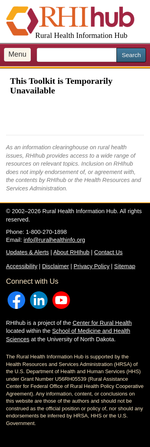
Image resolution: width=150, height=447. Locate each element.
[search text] (77, 55)
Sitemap (124, 266)
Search (131, 54)
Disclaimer (55, 266)
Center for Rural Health (102, 323)
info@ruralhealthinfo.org (54, 240)
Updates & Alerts (27, 252)
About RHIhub (71, 252)
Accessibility (21, 266)
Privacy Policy (92, 266)
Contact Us (108, 252)
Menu (17, 54)
